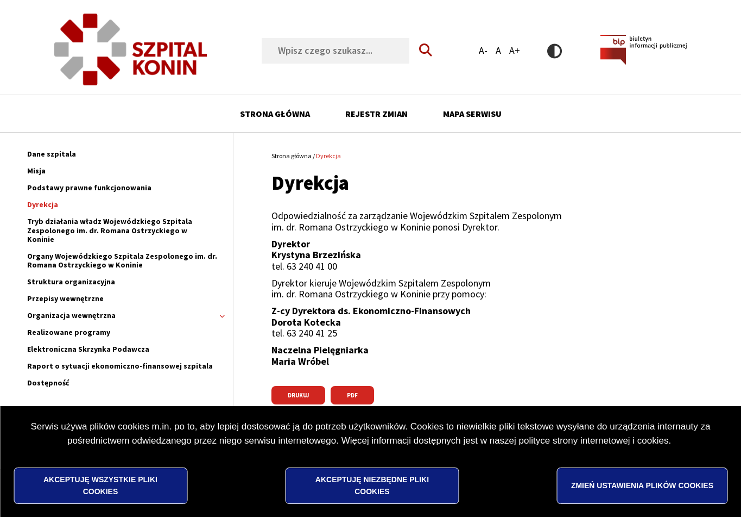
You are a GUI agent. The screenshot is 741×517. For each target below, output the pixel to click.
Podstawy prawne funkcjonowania (89, 187)
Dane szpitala (51, 154)
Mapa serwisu (472, 113)
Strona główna (275, 113)
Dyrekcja (42, 204)
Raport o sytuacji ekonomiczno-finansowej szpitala (120, 366)
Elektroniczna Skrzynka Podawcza (88, 349)
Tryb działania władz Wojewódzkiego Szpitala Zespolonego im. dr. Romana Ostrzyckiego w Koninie (109, 230)
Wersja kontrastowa (554, 50)
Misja (36, 171)
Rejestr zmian (376, 113)
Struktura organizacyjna (71, 281)
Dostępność (48, 383)
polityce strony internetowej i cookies (594, 457)
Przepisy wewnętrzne (65, 298)
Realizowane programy (68, 332)
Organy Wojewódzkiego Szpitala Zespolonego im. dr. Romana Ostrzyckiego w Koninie (122, 260)
